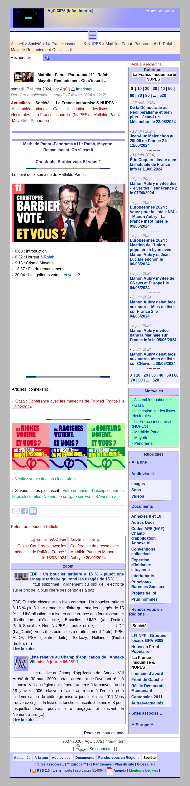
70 (140, 95)
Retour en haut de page (105, 733)
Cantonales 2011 (147, 697)
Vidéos (137, 496)
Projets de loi (143, 593)
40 (162, 88)
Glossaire (145, 764)
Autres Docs (143, 522)
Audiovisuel (142, 474)
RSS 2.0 (41, 770)
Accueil (17, 44)
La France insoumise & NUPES (73, 44)
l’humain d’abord (147, 673)
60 (132, 95)
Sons (136, 490)
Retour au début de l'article (34, 527)
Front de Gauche (147, 680)
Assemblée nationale (30, 109)
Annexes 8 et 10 (146, 516)
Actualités (22, 758)
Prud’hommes (144, 599)
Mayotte (19, 121)
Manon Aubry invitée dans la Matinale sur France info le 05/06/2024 (153, 335)
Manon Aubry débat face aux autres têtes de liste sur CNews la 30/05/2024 (153, 359)
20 (147, 88)
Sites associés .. (146, 713)
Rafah (49, 257)
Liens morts (62, 770)
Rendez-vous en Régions (118, 758)
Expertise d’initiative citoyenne (141, 565)
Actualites (20, 103)
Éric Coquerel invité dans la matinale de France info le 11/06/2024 (153, 164)
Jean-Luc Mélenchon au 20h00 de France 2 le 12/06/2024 (152, 141)
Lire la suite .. (25, 649)
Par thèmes (102, 764)
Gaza (58, 109)
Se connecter (101, 749)
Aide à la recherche (147, 64)
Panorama (40, 121)
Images (138, 484)
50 (170, 88)
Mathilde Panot (107, 115)
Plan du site (124, 764)
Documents (142, 506)
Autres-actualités (147, 703)
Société (34, 44)
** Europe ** (142, 725)
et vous (70, 275)
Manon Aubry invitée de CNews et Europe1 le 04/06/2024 (152, 283)
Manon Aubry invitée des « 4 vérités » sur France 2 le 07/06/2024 (153, 188)
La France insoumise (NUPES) (62, 115)
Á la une (139, 462)
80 (147, 95)
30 (155, 88)
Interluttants (142, 576)
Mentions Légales (143, 770)
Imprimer (81, 89)
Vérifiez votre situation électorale (43, 479)
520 (163, 95)
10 (139, 88)
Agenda (116, 770)
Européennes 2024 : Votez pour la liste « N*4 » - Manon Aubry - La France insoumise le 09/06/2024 (154, 216)
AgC (64, 89)
